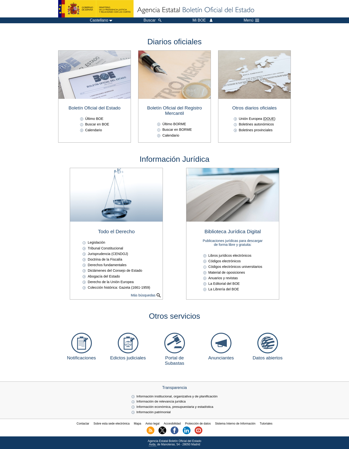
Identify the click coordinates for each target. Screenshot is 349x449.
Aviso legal (152, 423)
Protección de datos (198, 423)
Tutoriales (266, 423)
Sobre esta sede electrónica (112, 423)
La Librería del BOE (223, 289)
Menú (251, 20)
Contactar (83, 423)
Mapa (137, 423)
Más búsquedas (143, 295)
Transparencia (174, 388)
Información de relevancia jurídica (161, 401)
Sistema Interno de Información (235, 423)
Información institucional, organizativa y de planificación (177, 396)
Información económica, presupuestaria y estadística (174, 407)
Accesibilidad (172, 423)
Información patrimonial (153, 412)
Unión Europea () (257, 119)
